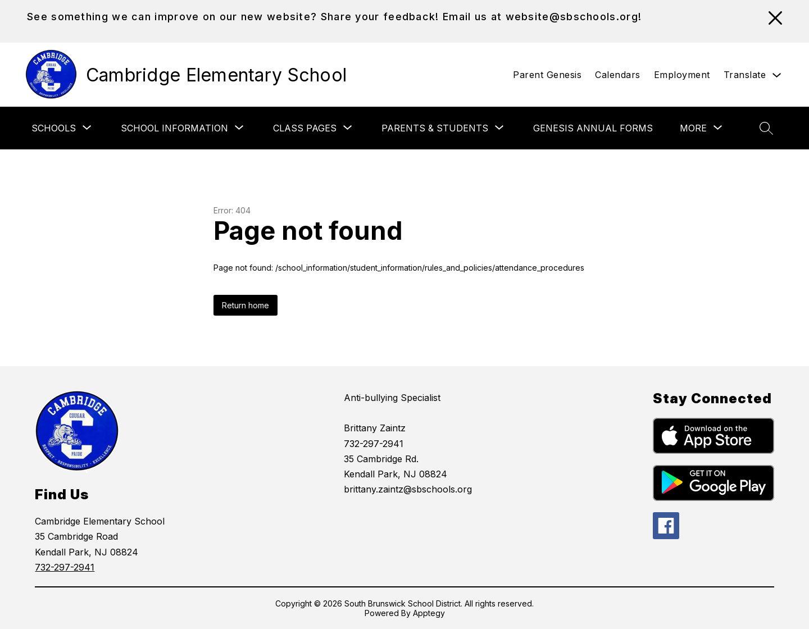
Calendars (617, 74)
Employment (682, 74)
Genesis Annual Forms (593, 128)
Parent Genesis (547, 74)
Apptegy (429, 613)
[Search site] (766, 128)
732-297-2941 (64, 567)
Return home (245, 305)
